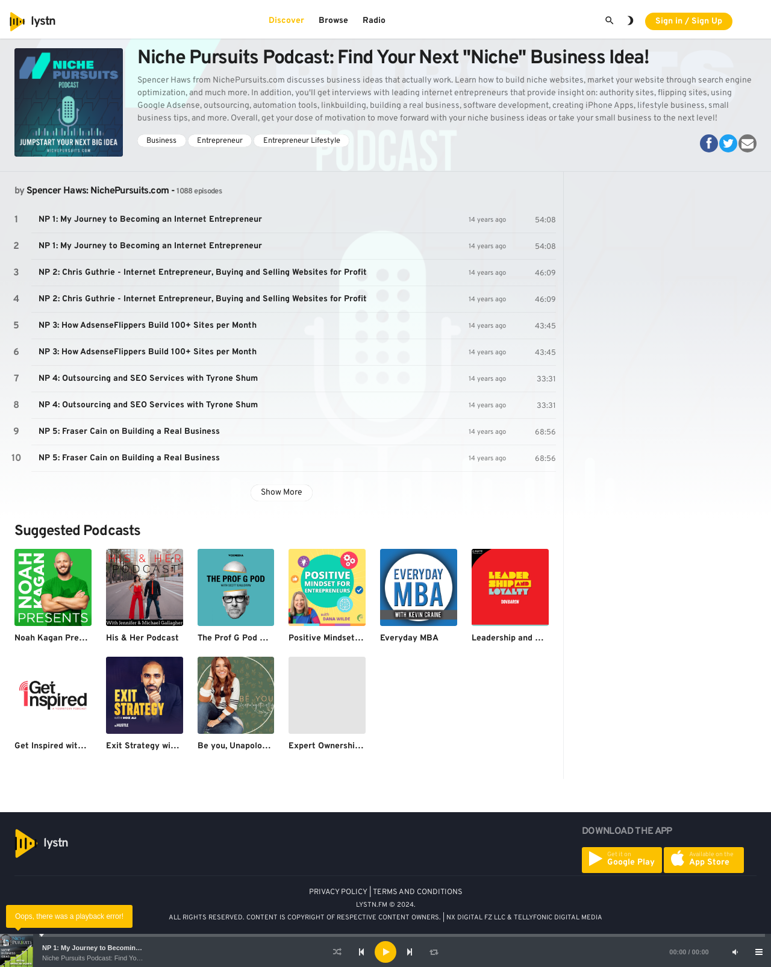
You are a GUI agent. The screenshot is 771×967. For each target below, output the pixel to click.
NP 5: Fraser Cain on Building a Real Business (129, 432)
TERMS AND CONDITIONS (418, 892)
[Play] (385, 952)
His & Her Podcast (142, 638)
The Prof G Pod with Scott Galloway (269, 638)
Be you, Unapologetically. (248, 746)
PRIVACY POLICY (338, 892)
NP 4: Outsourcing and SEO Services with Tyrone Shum (148, 379)
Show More (281, 492)
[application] (385, 952)
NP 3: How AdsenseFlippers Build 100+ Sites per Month (148, 326)
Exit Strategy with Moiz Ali (159, 746)
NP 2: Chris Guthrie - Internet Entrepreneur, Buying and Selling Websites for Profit (203, 273)
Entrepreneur (220, 141)
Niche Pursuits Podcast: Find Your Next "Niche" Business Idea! (134, 958)
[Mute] (735, 952)
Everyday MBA (409, 638)
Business (161, 141)
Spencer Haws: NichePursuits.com (98, 191)
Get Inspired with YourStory (69, 746)
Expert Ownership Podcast (342, 746)
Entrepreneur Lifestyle (301, 141)
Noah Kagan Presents (57, 638)
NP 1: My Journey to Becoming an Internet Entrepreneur (130, 947)
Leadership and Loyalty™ (522, 638)
